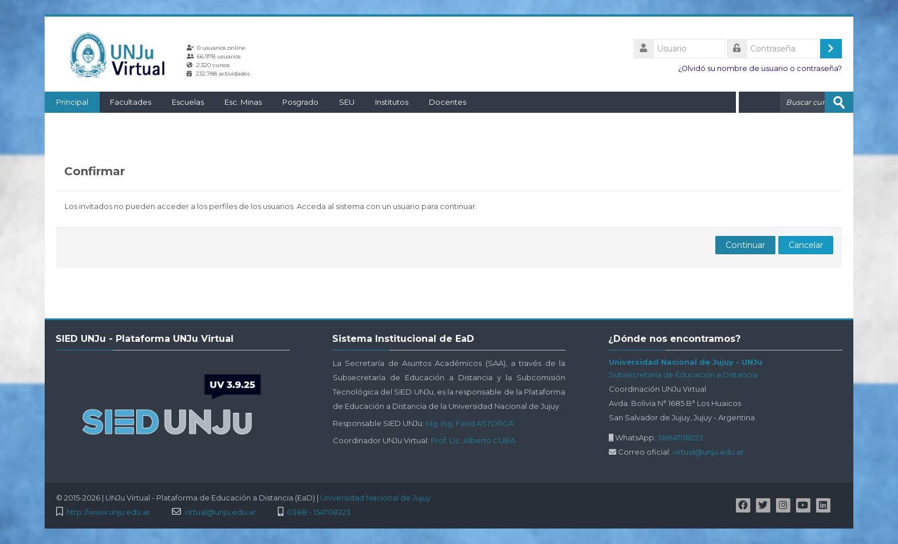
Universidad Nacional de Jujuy (375, 497)
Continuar (745, 245)
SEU (347, 102)
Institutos (391, 102)
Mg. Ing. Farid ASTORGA (470, 423)
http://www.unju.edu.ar (108, 512)
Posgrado (300, 102)
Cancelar (806, 245)
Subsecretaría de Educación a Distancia (683, 374)
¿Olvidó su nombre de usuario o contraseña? (760, 68)
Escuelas (188, 102)
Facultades (130, 102)
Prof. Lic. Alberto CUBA (473, 440)
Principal (72, 102)
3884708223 (680, 437)
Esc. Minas (243, 102)
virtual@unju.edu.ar (708, 451)
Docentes (447, 102)
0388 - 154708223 (318, 512)
